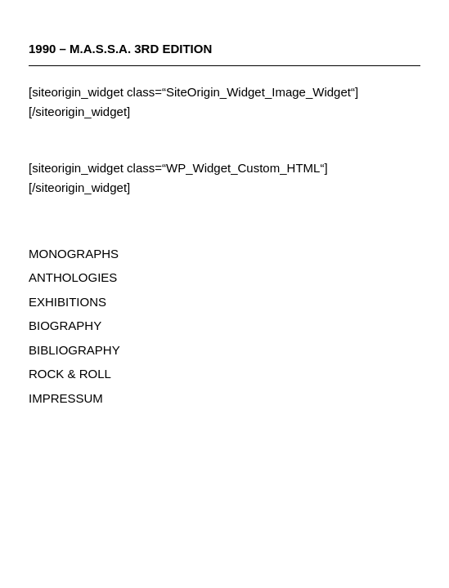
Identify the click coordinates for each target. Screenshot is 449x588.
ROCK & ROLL (70, 374)
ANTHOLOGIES (73, 277)
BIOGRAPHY (65, 325)
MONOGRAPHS (74, 254)
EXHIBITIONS (67, 302)
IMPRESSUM (66, 398)
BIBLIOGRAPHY (74, 350)
